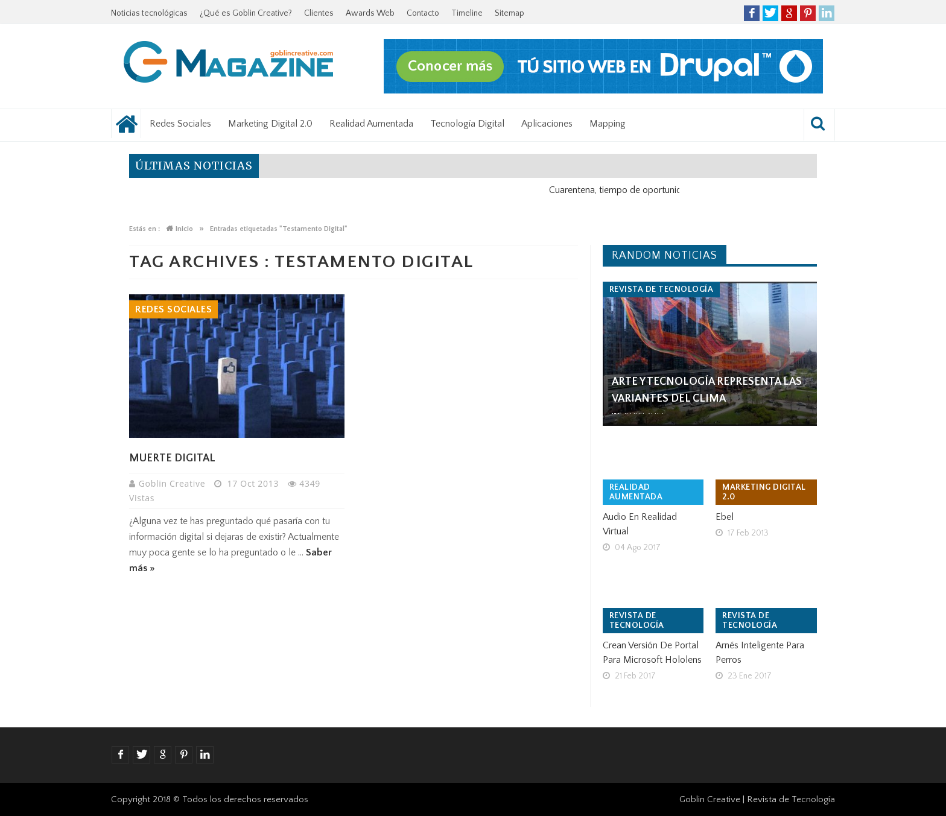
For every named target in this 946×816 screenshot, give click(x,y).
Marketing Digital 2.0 (270, 123)
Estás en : (144, 229)
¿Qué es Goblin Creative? (246, 13)
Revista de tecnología (661, 289)
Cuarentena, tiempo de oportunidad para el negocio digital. (674, 190)
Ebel (725, 516)
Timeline (467, 13)
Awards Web (370, 13)
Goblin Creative (173, 483)
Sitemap (509, 13)
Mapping (607, 123)
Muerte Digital (172, 458)
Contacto (423, 13)
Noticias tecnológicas (149, 13)
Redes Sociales (180, 123)
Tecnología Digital (467, 123)
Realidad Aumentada (371, 123)
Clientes (319, 13)
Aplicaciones (547, 123)
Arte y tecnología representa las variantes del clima (707, 390)
